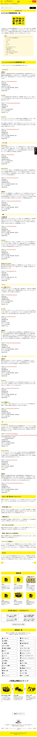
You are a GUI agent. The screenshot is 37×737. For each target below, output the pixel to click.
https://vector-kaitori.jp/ (11, 249)
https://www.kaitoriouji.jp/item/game (14, 342)
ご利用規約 (6, 728)
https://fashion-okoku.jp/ (11, 226)
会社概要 (2, 728)
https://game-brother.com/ (12, 294)
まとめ (7, 54)
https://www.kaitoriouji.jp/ (12, 81)
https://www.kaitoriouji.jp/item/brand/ (14, 201)
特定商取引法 (19, 728)
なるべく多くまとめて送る (10, 50)
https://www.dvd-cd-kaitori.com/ (13, 408)
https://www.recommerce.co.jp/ (13, 129)
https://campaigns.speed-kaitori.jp (13, 103)
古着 (7, 41)
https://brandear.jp (10, 154)
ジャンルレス (8, 39)
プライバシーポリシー (13, 728)
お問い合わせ (30, 728)
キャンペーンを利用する (10, 53)
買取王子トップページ (18, 713)
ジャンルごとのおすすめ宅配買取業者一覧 (12, 37)
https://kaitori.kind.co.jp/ (11, 271)
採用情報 (34, 728)
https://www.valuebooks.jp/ (12, 459)
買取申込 (34, 1)
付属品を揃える (8, 49)
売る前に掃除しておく (9, 48)
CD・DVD (7, 44)
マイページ (30, 1)
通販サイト (18, 729)
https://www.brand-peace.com (13, 177)
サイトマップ (25, 728)
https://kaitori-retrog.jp (11, 316)
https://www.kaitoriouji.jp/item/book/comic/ (15, 483)
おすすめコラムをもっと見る (18, 624)
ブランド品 (8, 40)
